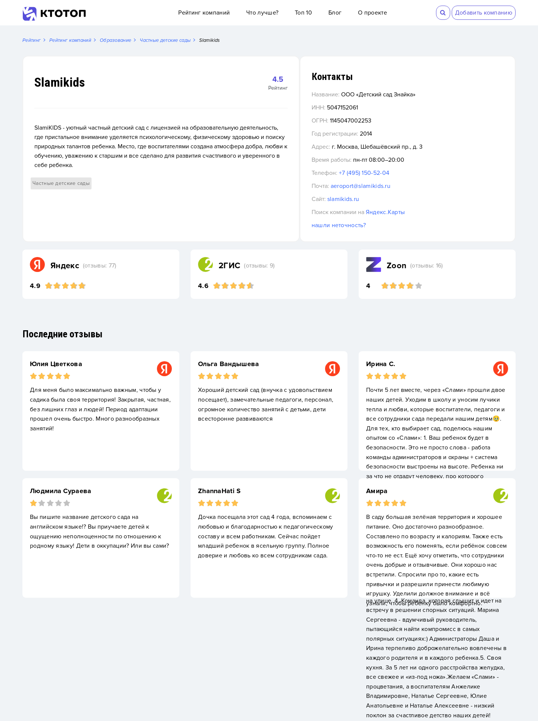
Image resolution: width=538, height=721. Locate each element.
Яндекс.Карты (428, 212)
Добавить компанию (483, 12)
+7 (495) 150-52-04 (407, 173)
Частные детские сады (61, 174)
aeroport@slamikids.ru (404, 186)
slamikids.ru (387, 199)
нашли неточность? (382, 225)
